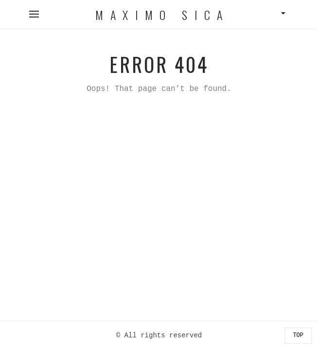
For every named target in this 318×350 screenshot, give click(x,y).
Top (298, 335)
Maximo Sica (162, 14)
